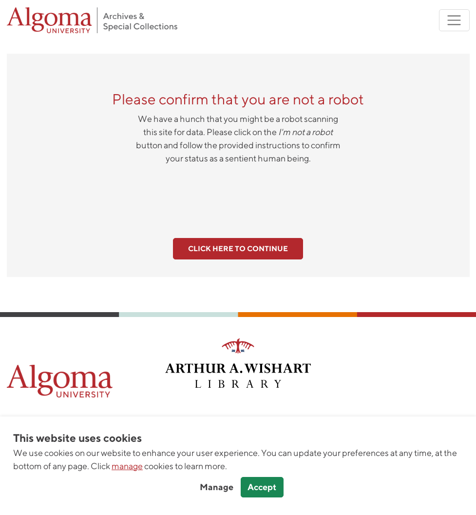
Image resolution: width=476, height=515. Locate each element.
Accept (262, 487)
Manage (216, 487)
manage (127, 466)
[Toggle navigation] (454, 20)
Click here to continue (238, 248)
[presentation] (238, 196)
